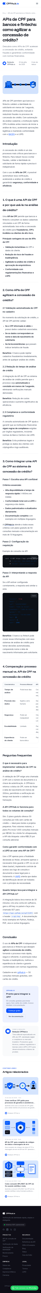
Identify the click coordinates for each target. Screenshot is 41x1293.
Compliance (7, 1268)
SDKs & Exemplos (28, 1245)
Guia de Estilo (27, 1255)
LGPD (24, 1272)
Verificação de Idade (10, 1244)
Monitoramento (8, 1253)
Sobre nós (6, 1265)
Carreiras (6, 1275)
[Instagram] (15, 1230)
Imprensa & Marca (9, 1272)
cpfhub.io (21, 972)
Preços (5, 1256)
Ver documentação (16, 1016)
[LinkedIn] (7, 1230)
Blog (4, 13)
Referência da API (28, 1242)
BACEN (12, 134)
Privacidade (26, 1265)
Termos (25, 1268)
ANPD (17, 876)
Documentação (27, 1239)
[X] (11, 1230)
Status (24, 1252)
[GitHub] (4, 1230)
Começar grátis (14, 1011)
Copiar (34, 558)
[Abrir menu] (37, 3)
